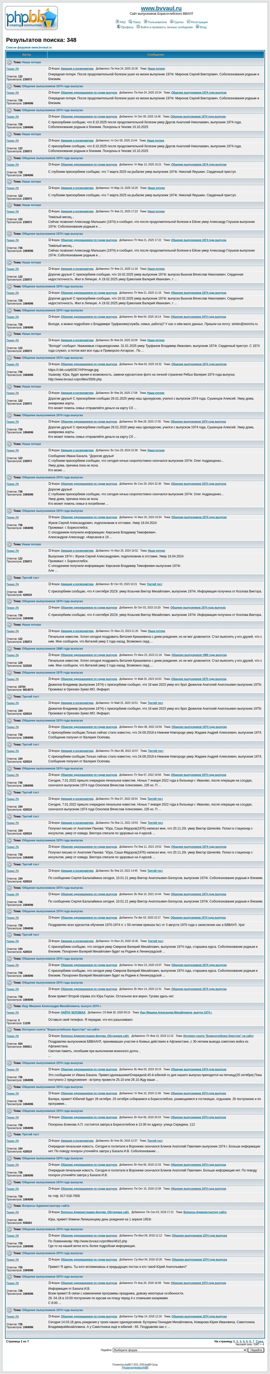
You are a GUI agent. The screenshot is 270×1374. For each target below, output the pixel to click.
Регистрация (197, 22)
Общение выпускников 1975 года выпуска (52, 672)
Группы (177, 22)
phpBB (127, 1364)
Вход (201, 27)
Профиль (125, 27)
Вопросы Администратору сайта (45, 1205)
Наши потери (31, 62)
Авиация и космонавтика (77, 68)
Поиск (135, 22)
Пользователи (155, 22)
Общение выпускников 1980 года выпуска (52, 648)
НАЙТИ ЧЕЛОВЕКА (73, 1012)
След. (260, 1341)
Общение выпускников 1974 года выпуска (52, 86)
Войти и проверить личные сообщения (165, 27)
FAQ (121, 22)
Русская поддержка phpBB (135, 1367)
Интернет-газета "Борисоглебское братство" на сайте (60, 1029)
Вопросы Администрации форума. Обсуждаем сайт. (95, 1035)
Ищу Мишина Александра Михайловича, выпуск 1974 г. (61, 1006)
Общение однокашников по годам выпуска (89, 92)
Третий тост (30, 577)
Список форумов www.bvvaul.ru (29, 47)
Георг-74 (13, 68)
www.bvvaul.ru (161, 8)
